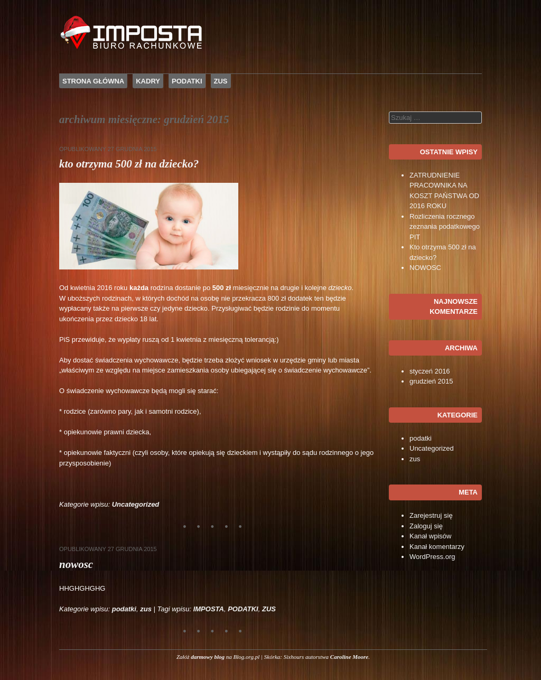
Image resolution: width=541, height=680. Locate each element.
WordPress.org (432, 557)
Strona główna (93, 81)
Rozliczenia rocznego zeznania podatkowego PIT (444, 226)
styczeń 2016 (429, 371)
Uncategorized (136, 504)
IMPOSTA (208, 609)
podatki (124, 609)
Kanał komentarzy (436, 547)
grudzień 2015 (431, 381)
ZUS (221, 81)
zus (146, 609)
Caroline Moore (349, 657)
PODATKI (187, 81)
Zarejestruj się (431, 515)
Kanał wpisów (430, 536)
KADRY (148, 81)
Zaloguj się (426, 526)
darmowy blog (208, 657)
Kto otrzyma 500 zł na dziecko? (129, 163)
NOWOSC (76, 564)
